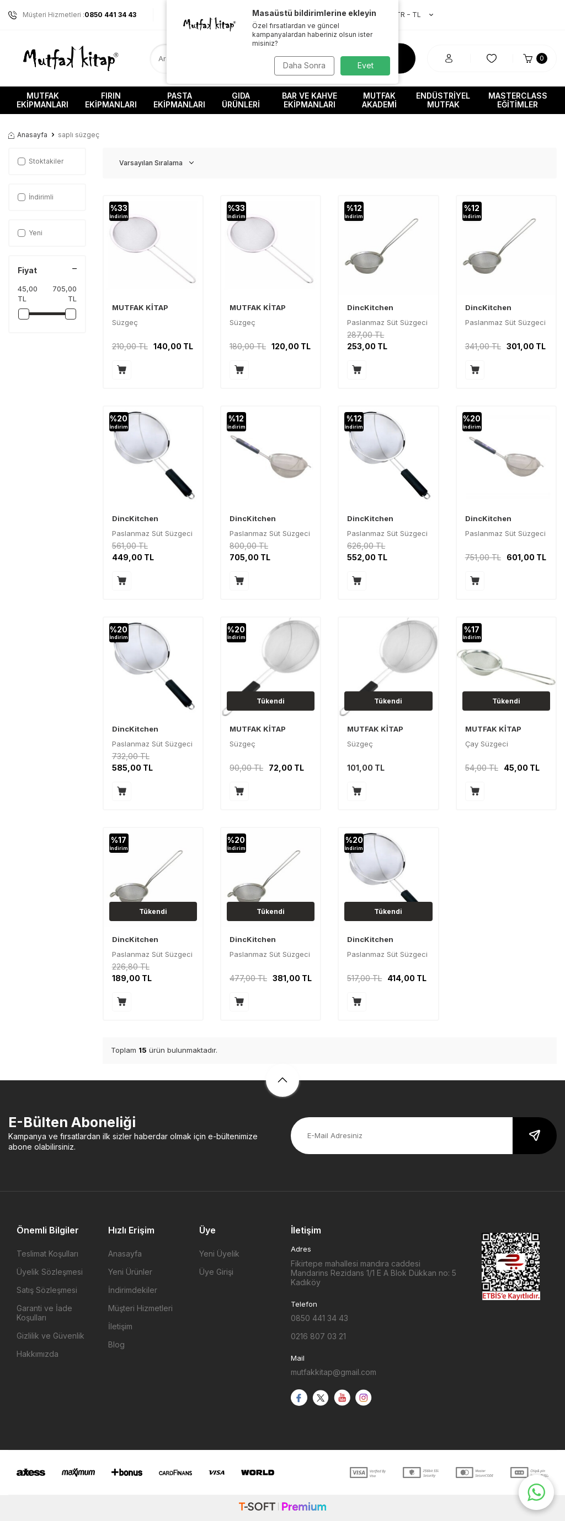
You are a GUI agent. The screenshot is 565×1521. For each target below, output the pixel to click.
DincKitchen (370, 307)
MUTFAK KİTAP (140, 307)
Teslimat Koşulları (47, 1253)
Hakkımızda (37, 1353)
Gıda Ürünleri (241, 100)
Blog (116, 1344)
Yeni (30, 233)
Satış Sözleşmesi (47, 1290)
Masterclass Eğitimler (517, 100)
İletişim (120, 1326)
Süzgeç (125, 322)
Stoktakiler (40, 161)
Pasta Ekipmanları (179, 100)
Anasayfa (27, 135)
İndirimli (36, 197)
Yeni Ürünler (130, 1271)
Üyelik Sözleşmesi (50, 1271)
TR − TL (409, 14)
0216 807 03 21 (318, 1336)
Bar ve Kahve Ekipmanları (309, 100)
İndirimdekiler (132, 1290)
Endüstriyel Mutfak (443, 100)
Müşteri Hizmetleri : (72, 14)
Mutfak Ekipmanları (42, 100)
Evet (366, 65)
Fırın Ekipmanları (111, 100)
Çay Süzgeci (486, 743)
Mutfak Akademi (379, 100)
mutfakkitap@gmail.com (333, 1372)
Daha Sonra (302, 65)
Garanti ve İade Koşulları (44, 1312)
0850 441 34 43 (319, 1318)
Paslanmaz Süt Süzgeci (505, 322)
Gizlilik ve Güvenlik (50, 1335)
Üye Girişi (216, 1271)
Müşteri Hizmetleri (140, 1308)
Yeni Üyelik (219, 1253)
